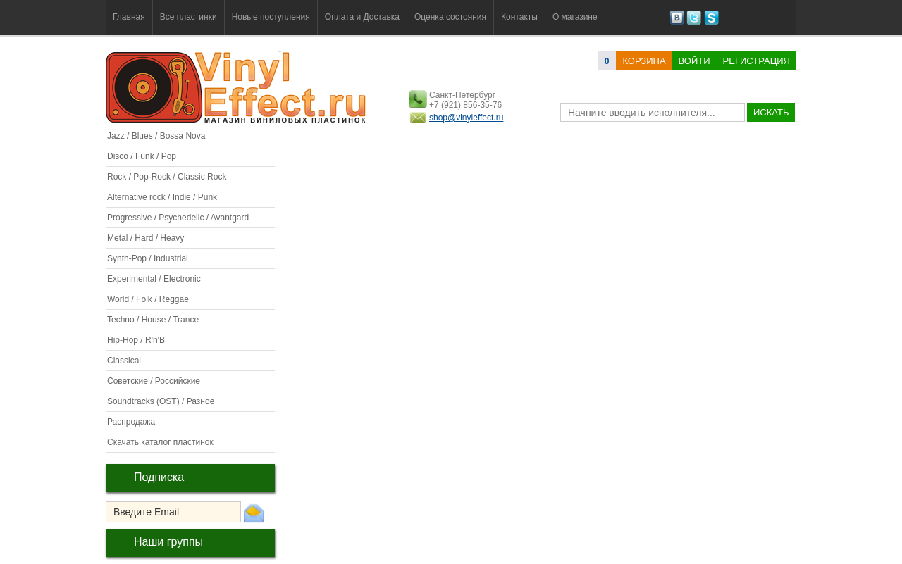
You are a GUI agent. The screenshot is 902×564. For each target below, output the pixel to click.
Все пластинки (188, 17)
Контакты (519, 17)
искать (771, 112)
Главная (129, 17)
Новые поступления (271, 17)
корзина (643, 61)
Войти (694, 61)
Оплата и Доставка (362, 17)
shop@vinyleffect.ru (466, 118)
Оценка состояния (450, 17)
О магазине (575, 17)
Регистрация (756, 61)
